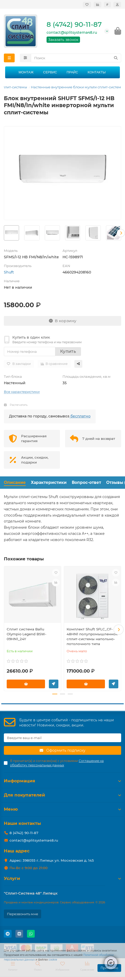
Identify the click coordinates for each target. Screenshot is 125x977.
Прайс (72, 72)
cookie (53, 959)
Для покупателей (62, 795)
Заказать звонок (63, 39)
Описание (15, 482)
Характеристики (49, 482)
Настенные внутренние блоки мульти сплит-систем (76, 87)
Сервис (50, 72)
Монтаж (26, 72)
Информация (62, 780)
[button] (121, 233)
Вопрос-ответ (86, 482)
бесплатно (80, 416)
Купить (68, 351)
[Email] (62, 737)
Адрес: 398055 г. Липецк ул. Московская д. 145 (52, 860)
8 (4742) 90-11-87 (74, 24)
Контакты (97, 72)
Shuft (9, 272)
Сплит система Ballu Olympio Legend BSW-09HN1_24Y (26, 634)
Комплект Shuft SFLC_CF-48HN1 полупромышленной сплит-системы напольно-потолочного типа (92, 636)
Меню (62, 809)
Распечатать (19, 405)
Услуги (62, 878)
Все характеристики (22, 392)
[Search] (76, 58)
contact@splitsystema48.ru (72, 32)
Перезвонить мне (22, 914)
